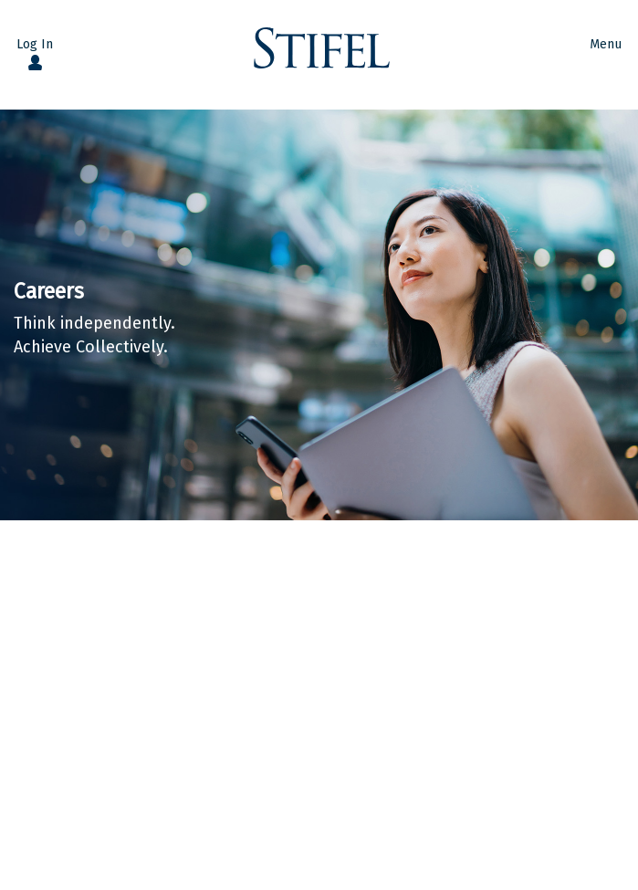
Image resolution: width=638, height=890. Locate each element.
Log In (34, 44)
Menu (606, 44)
